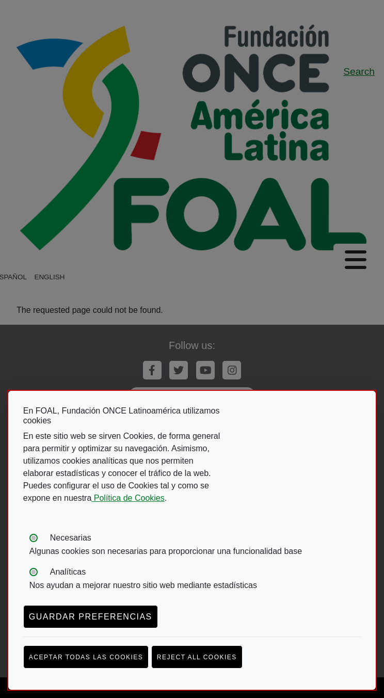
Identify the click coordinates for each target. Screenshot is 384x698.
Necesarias (70, 537)
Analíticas (68, 571)
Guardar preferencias (90, 616)
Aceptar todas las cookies (86, 657)
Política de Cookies (127, 498)
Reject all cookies (197, 657)
